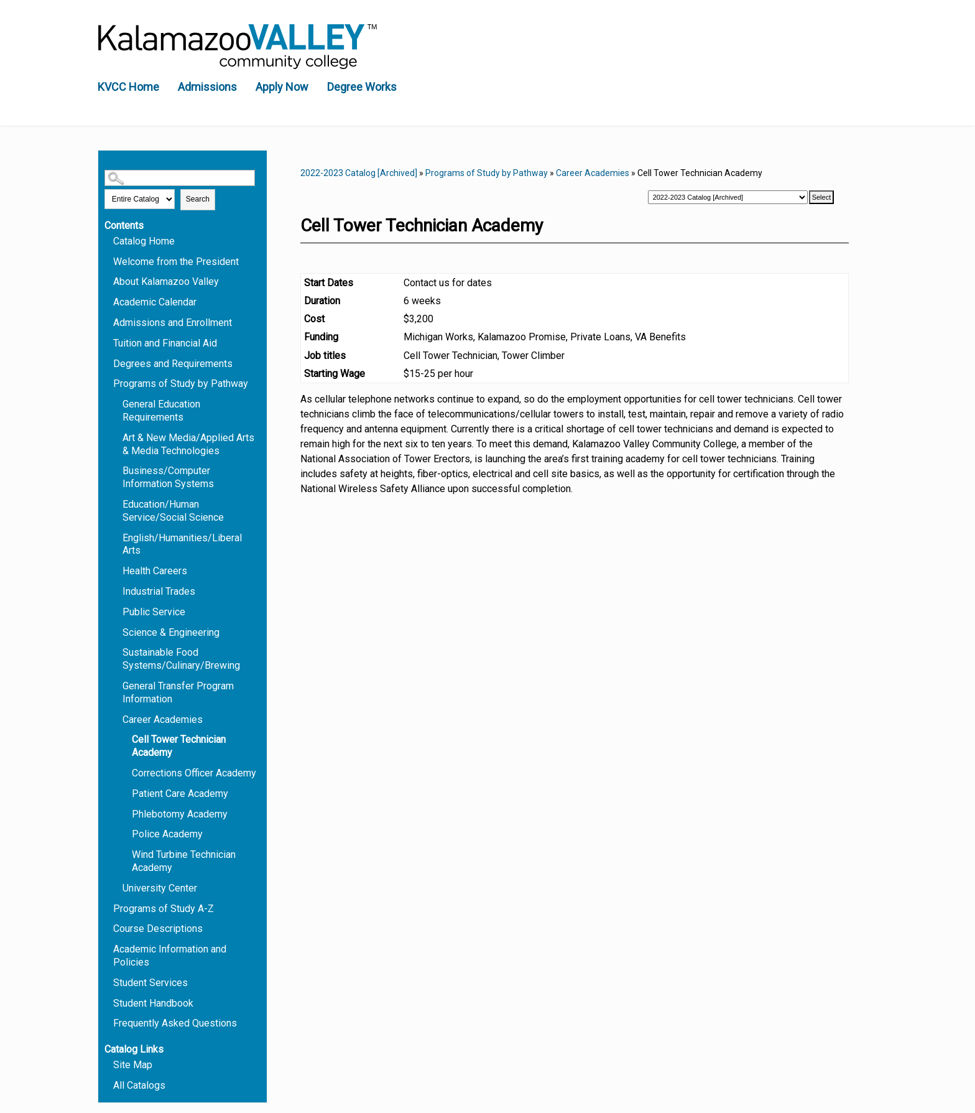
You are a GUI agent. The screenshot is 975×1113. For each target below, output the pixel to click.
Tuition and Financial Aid (165, 343)
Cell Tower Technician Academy (179, 745)
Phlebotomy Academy (180, 814)
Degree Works (362, 86)
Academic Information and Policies (169, 955)
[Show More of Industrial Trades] (117, 591)
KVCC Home (128, 86)
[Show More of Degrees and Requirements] (107, 363)
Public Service (153, 612)
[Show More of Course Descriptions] (107, 928)
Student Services (150, 983)
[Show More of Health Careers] (117, 570)
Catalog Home (144, 241)
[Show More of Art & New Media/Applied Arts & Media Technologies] (117, 437)
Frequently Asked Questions (175, 1023)
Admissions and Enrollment (172, 322)
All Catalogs (139, 1085)
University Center (159, 888)
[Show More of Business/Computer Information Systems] (117, 470)
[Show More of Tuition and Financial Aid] (107, 342)
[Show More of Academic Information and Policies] (107, 948)
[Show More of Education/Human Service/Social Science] (117, 503)
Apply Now (282, 86)
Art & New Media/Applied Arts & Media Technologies (188, 444)
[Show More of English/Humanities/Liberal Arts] (117, 537)
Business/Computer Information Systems (168, 477)
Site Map (132, 1065)
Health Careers (154, 571)
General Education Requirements (161, 410)
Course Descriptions (158, 928)
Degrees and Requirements (173, 364)
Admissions (207, 86)
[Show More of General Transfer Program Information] (117, 685)
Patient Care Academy (180, 793)
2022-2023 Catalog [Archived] (358, 173)
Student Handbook (153, 1003)
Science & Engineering (170, 632)
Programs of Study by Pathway (180, 383)
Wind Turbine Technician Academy (184, 861)
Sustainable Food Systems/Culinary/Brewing (181, 658)
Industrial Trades (158, 591)
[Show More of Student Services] (107, 982)
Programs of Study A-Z (163, 909)
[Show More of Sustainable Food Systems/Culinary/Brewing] (117, 651)
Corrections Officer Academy (194, 773)
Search (198, 199)
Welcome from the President (176, 262)
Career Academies (162, 719)
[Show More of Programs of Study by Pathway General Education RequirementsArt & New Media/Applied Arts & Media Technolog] (107, 383)
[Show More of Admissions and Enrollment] (107, 322)
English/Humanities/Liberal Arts (182, 544)
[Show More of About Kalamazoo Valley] (107, 281)
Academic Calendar (154, 302)
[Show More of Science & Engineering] (117, 632)
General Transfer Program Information (178, 692)
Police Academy (167, 834)
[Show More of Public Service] (117, 611)
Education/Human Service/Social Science (173, 510)
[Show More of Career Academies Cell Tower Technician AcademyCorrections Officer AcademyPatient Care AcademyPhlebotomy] (117, 719)
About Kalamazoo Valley (166, 281)
